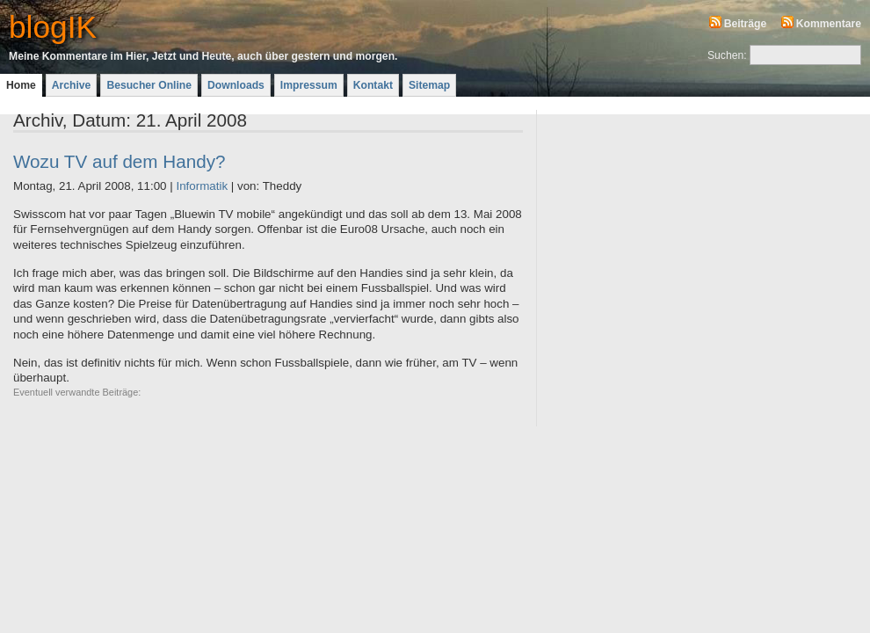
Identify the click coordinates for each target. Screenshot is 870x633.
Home (21, 85)
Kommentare (828, 24)
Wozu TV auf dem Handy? (119, 161)
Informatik (202, 186)
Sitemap (429, 85)
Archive (71, 85)
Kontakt (373, 85)
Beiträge (745, 24)
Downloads (236, 85)
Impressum (308, 85)
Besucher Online (149, 85)
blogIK (53, 27)
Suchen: (727, 55)
